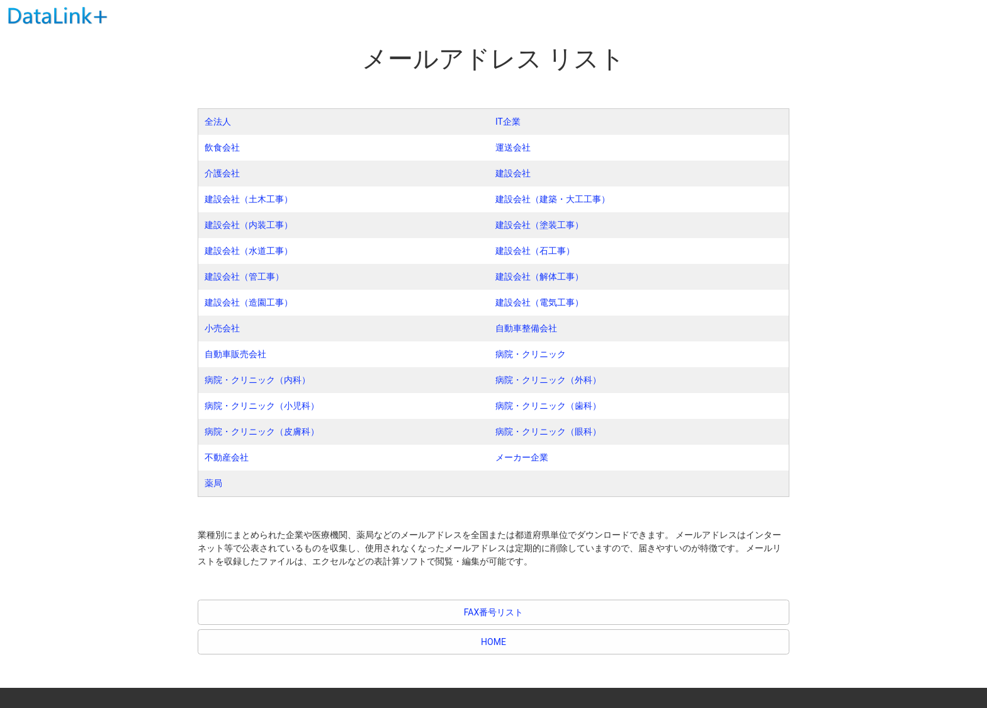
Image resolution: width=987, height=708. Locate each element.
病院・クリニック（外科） (548, 380)
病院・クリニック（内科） (257, 380)
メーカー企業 (521, 457)
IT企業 (508, 122)
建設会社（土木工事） (249, 199)
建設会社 (513, 173)
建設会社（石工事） (535, 251)
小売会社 (222, 328)
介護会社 (222, 173)
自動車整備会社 (526, 328)
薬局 (213, 483)
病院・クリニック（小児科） (262, 406)
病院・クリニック (530, 354)
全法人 (218, 122)
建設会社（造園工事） (249, 302)
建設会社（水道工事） (249, 251)
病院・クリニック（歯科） (548, 406)
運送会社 (513, 147)
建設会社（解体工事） (539, 276)
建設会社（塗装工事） (539, 225)
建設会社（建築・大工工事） (552, 199)
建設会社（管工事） (244, 276)
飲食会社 (222, 147)
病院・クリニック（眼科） (548, 431)
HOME (493, 642)
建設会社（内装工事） (249, 225)
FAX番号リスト (494, 612)
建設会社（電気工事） (539, 302)
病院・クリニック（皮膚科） (262, 431)
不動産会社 (227, 457)
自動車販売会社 (235, 354)
